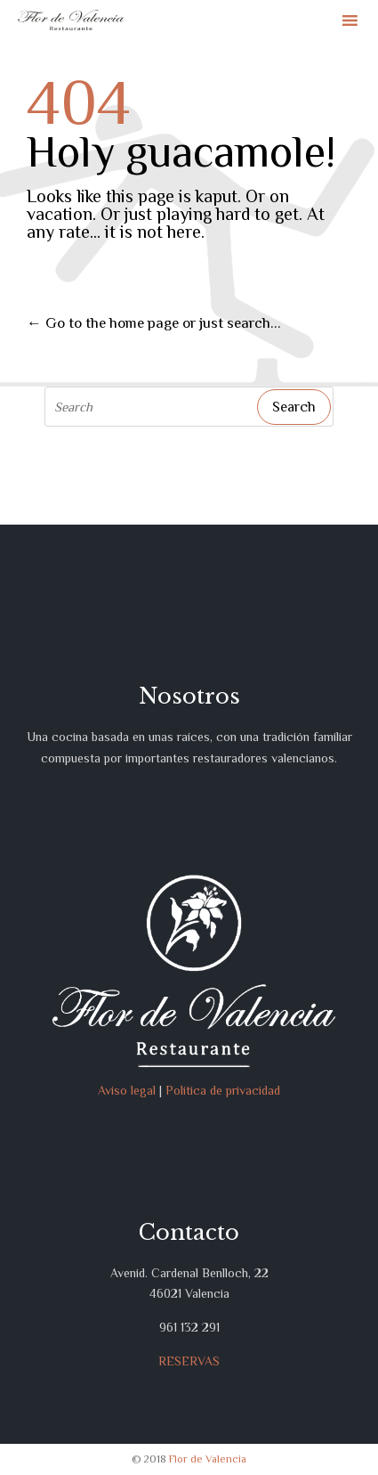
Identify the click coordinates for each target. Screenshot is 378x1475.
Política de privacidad (222, 1090)
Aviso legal (127, 1090)
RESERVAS (189, 1361)
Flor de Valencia (207, 1459)
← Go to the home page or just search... (154, 322)
